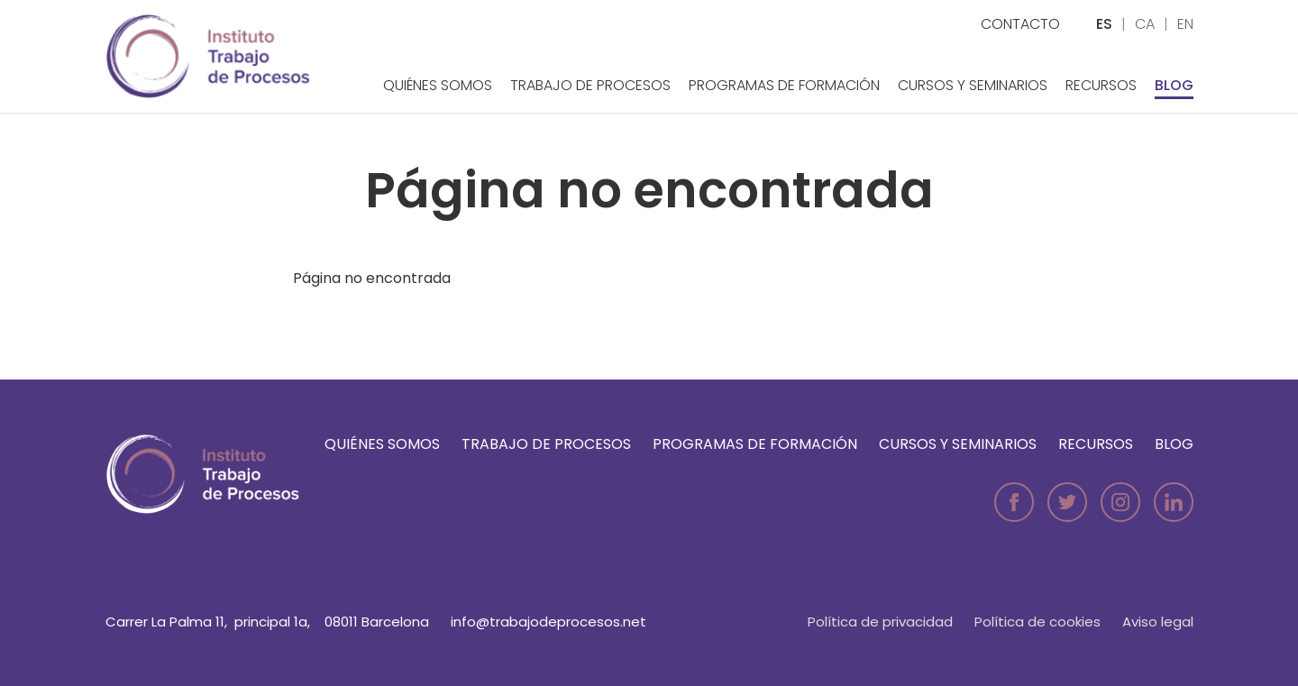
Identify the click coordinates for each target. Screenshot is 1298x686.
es (1104, 24)
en (1185, 24)
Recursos (1101, 85)
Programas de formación (784, 85)
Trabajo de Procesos (590, 85)
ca (1145, 24)
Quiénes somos (437, 85)
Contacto (1020, 24)
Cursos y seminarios (972, 85)
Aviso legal (1157, 621)
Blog (1174, 85)
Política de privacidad (880, 621)
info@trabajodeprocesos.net (548, 621)
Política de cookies (1037, 621)
